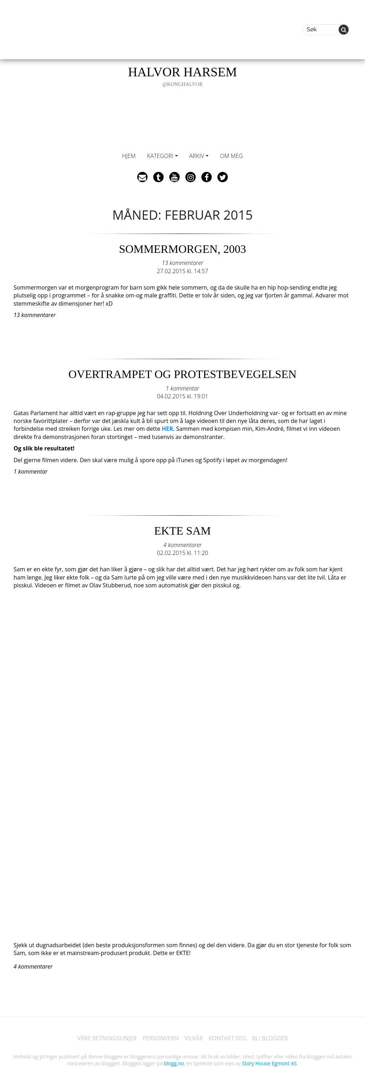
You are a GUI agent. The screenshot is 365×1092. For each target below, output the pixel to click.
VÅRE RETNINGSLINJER (107, 1037)
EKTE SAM (182, 530)
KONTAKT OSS (227, 1037)
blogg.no (174, 1062)
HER (167, 428)
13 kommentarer (182, 262)
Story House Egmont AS (269, 1062)
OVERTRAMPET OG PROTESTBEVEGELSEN (182, 374)
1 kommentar (182, 388)
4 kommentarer (182, 544)
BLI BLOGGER (270, 1037)
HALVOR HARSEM (182, 76)
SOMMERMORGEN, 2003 (182, 249)
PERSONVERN (160, 1037)
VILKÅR (193, 1037)
